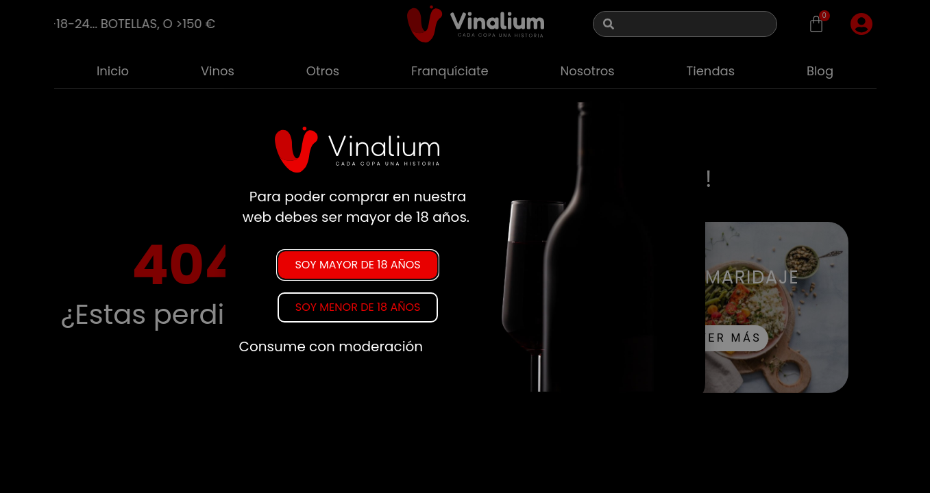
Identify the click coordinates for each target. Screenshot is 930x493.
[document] (465, 246)
